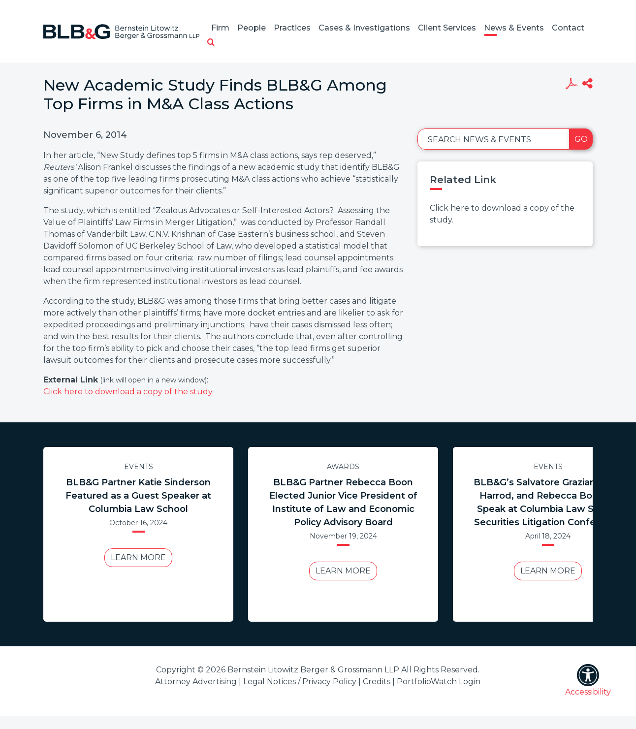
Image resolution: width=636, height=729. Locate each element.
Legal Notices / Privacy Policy (299, 681)
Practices (292, 27)
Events (138, 466)
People (251, 27)
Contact (568, 27)
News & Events (514, 27)
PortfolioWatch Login (438, 681)
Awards (343, 466)
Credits (376, 681)
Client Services (447, 27)
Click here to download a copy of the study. (128, 391)
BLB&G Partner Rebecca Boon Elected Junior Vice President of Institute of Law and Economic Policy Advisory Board (343, 502)
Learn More (138, 557)
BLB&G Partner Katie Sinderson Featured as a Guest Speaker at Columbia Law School (138, 495)
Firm (220, 27)
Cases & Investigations (364, 27)
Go (581, 139)
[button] (211, 43)
